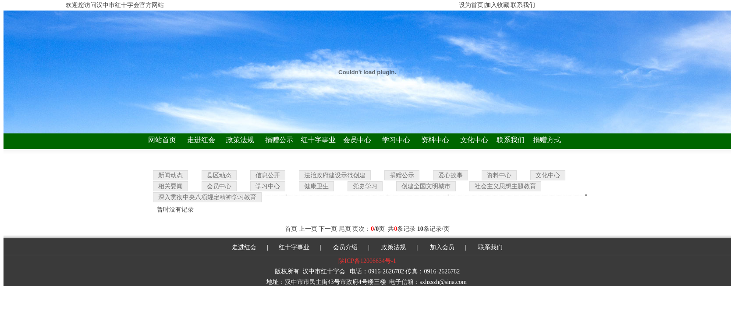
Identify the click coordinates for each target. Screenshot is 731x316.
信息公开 (267, 175)
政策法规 (240, 140)
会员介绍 (345, 247)
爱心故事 (450, 175)
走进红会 (201, 140)
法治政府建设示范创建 (335, 175)
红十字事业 (318, 140)
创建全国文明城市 (426, 186)
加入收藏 (497, 5)
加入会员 (442, 247)
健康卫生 (316, 186)
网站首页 (162, 140)
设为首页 (471, 5)
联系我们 (511, 140)
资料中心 (435, 140)
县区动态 (219, 175)
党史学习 (365, 186)
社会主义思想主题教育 (505, 186)
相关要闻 (170, 186)
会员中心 (357, 140)
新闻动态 (170, 175)
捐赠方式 (547, 140)
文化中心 (474, 140)
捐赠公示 (279, 140)
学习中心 (396, 140)
